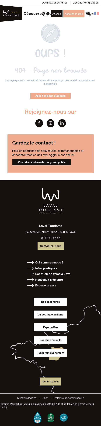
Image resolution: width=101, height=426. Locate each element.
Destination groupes (86, 2)
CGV (45, 397)
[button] (88, 14)
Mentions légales (26, 397)
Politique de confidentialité (69, 397)
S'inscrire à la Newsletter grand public (41, 162)
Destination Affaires (55, 2)
